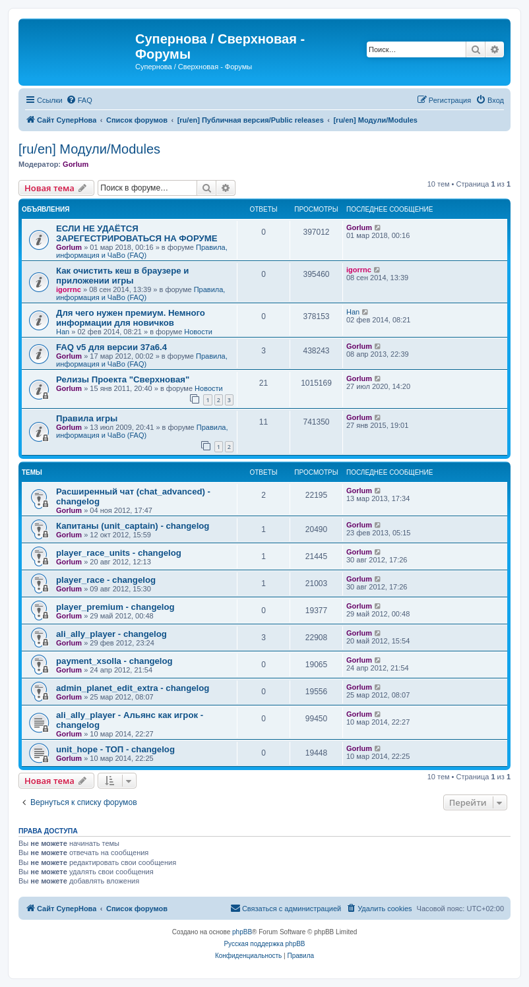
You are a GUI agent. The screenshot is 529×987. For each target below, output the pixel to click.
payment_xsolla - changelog (114, 661)
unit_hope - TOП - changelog (115, 749)
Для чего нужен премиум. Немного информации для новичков (130, 318)
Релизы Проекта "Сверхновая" (122, 379)
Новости (198, 332)
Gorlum (75, 164)
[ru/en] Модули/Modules (89, 149)
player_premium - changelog (115, 607)
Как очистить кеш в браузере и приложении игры (122, 275)
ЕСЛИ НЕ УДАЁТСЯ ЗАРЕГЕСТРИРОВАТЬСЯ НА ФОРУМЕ (137, 233)
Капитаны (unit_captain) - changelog (132, 526)
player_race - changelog (106, 580)
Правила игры (86, 418)
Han (62, 332)
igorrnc (68, 289)
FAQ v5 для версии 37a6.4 (111, 347)
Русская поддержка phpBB (264, 943)
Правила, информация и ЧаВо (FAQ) (142, 251)
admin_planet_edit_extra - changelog (132, 688)
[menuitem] (79, 100)
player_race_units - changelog (118, 553)
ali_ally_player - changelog (111, 634)
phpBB (242, 932)
